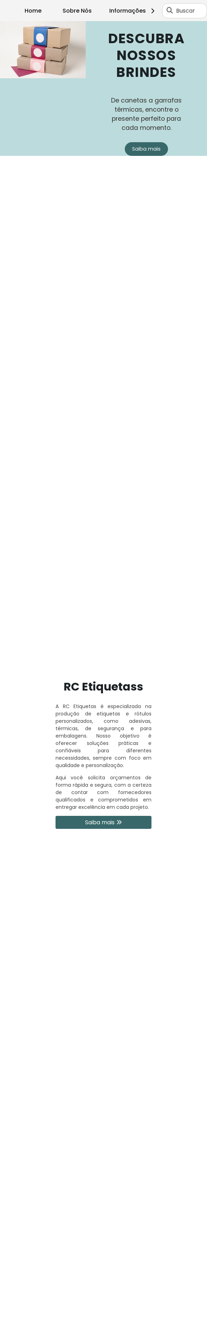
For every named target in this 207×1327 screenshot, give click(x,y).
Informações (133, 11)
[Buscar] (170, 10)
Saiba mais (146, 148)
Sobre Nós (77, 11)
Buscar (185, 11)
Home (33, 11)
